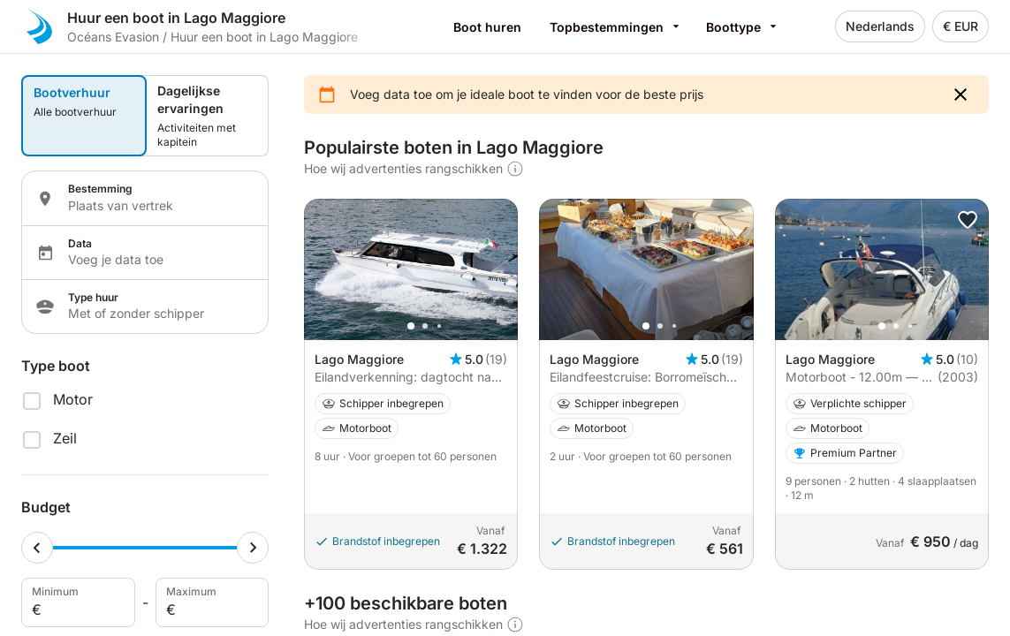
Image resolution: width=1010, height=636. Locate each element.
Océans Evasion (113, 36)
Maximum (210, 602)
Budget (46, 507)
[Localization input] (157, 206)
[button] (960, 94)
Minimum (76, 602)
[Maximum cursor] (253, 548)
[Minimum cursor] (37, 548)
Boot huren (487, 26)
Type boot (55, 366)
